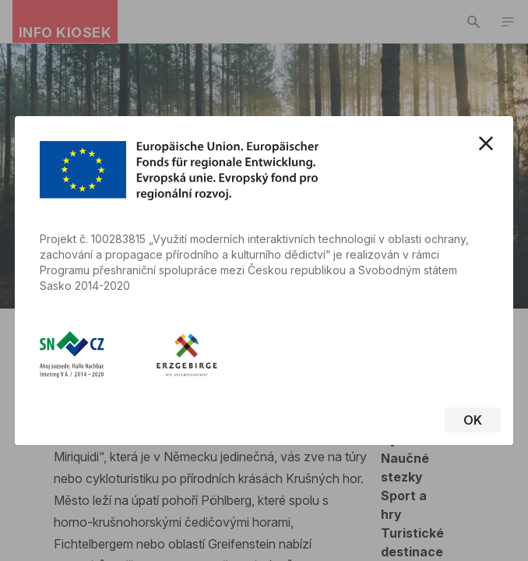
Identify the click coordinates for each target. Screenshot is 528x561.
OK (472, 420)
